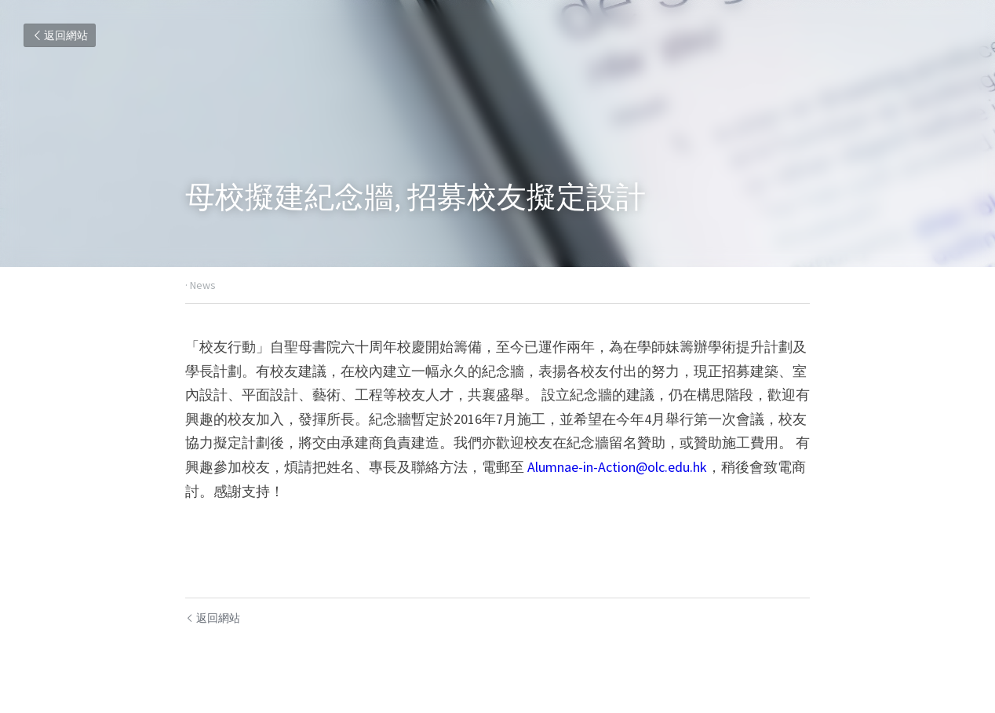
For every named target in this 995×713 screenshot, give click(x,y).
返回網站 (59, 35)
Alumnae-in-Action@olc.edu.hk (617, 467)
